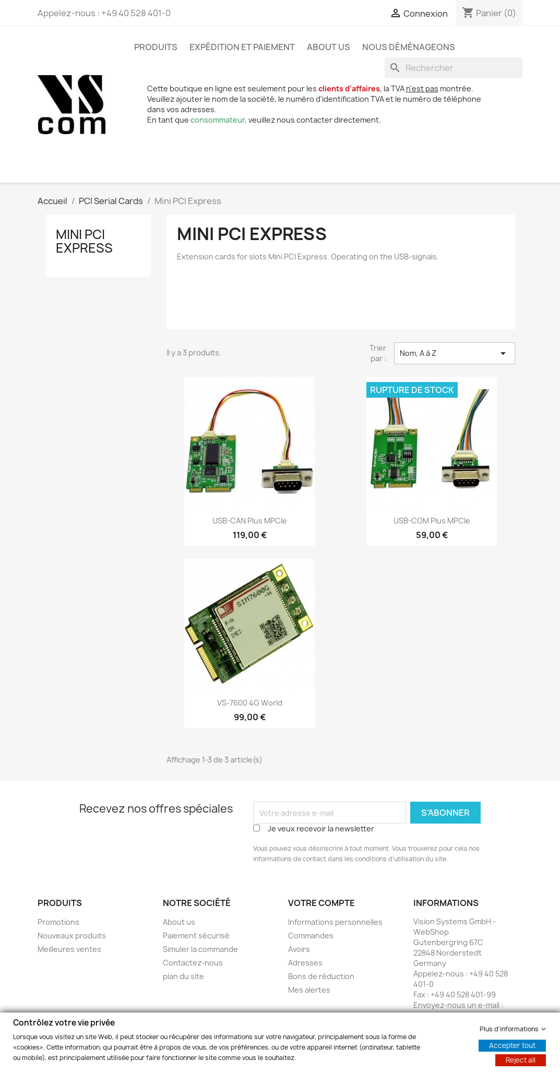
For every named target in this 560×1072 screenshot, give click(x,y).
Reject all (520, 1059)
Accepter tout (512, 1045)
